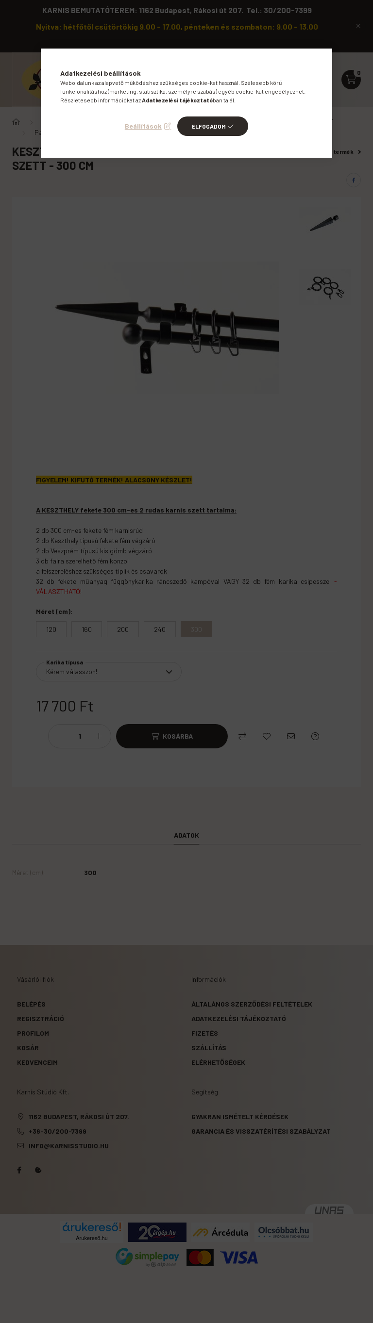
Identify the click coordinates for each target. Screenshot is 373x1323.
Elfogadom (209, 126)
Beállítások (143, 126)
